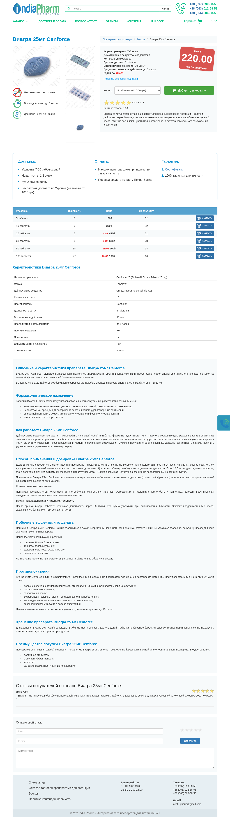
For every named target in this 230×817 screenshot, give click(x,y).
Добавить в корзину (189, 91)
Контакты (134, 21)
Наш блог (157, 21)
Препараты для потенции (118, 39)
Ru (211, 21)
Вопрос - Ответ (86, 21)
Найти (165, 8)
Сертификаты (174, 169)
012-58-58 (203, 8)
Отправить (190, 740)
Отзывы (112, 21)
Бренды (34, 793)
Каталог (18, 21)
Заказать (207, 218)
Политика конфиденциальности (50, 799)
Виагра (141, 39)
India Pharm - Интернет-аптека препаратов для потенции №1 (119, 813)
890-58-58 (203, 4)
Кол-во (108, 90)
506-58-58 (203, 13)
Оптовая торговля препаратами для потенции (59, 787)
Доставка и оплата (52, 21)
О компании (37, 782)
